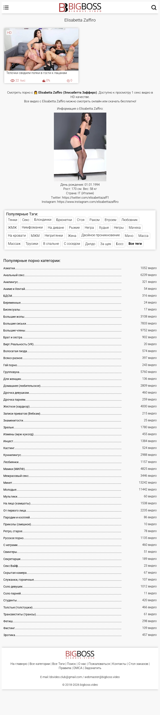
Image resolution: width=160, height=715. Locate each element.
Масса (143, 236)
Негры (119, 228)
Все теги (135, 244)
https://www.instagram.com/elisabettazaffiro (87, 202)
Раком (95, 220)
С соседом (72, 244)
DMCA (77, 668)
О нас (82, 664)
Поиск (71, 664)
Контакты (119, 664)
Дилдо (90, 244)
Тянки (12, 220)
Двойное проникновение (100, 235)
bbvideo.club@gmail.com (65, 677)
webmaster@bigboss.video (102, 677)
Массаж (14, 244)
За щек (105, 244)
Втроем (110, 220)
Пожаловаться (99, 664)
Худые (104, 228)
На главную (18, 664)
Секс (25, 220)
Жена (72, 236)
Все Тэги (58, 664)
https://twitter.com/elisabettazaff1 (85, 197)
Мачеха (135, 228)
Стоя (81, 220)
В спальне (51, 244)
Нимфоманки (32, 227)
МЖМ (35, 236)
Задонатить (93, 668)
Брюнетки (64, 220)
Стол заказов (138, 664)
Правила (65, 668)
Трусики (32, 244)
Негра (89, 228)
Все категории (40, 664)
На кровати (17, 235)
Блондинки (42, 220)
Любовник (129, 220)
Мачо (129, 236)
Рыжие (74, 228)
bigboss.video (89, 684)
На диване (56, 228)
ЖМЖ (12, 228)
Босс (120, 244)
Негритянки (54, 235)
